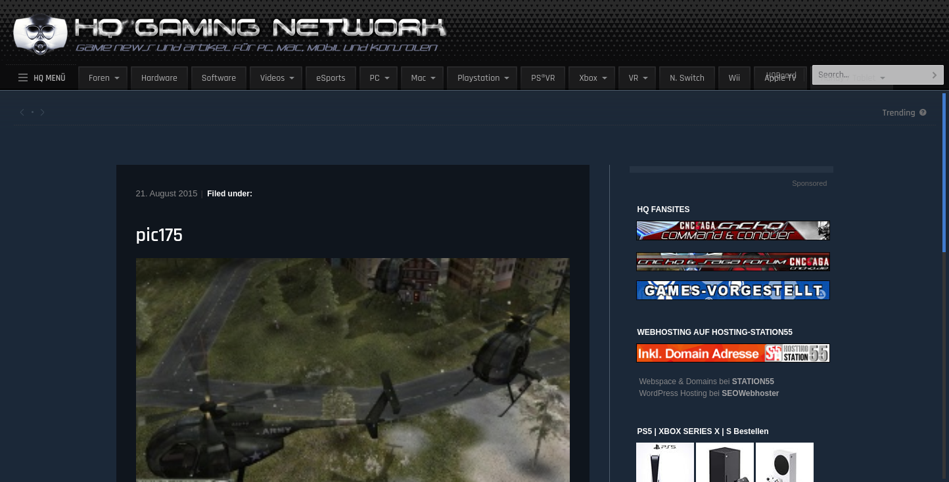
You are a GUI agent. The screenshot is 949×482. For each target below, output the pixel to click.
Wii (734, 78)
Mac (419, 78)
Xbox (588, 78)
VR (634, 78)
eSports (330, 78)
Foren (99, 78)
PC (375, 78)
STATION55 (753, 381)
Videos (272, 78)
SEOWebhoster (750, 393)
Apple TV (780, 78)
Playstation (478, 78)
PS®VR (543, 78)
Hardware (159, 78)
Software (219, 78)
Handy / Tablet (848, 78)
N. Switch (687, 78)
